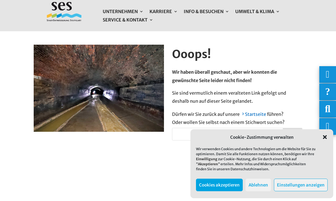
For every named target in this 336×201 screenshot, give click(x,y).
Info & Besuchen (204, 11)
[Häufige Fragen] (327, 91)
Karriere (160, 11)
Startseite (255, 114)
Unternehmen (120, 11)
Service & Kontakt (125, 20)
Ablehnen (258, 185)
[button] (325, 137)
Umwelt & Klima (254, 11)
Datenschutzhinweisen (249, 169)
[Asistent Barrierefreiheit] (327, 126)
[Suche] (327, 109)
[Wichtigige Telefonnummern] (327, 74)
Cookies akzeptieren (219, 185)
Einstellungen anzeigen (301, 185)
